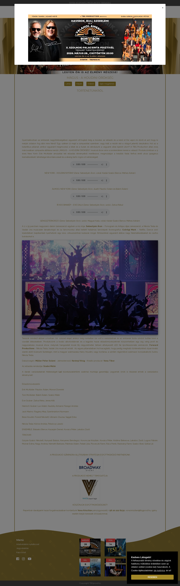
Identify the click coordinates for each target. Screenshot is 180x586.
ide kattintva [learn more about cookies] (159, 570)
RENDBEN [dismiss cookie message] (152, 577)
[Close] (163, 7)
